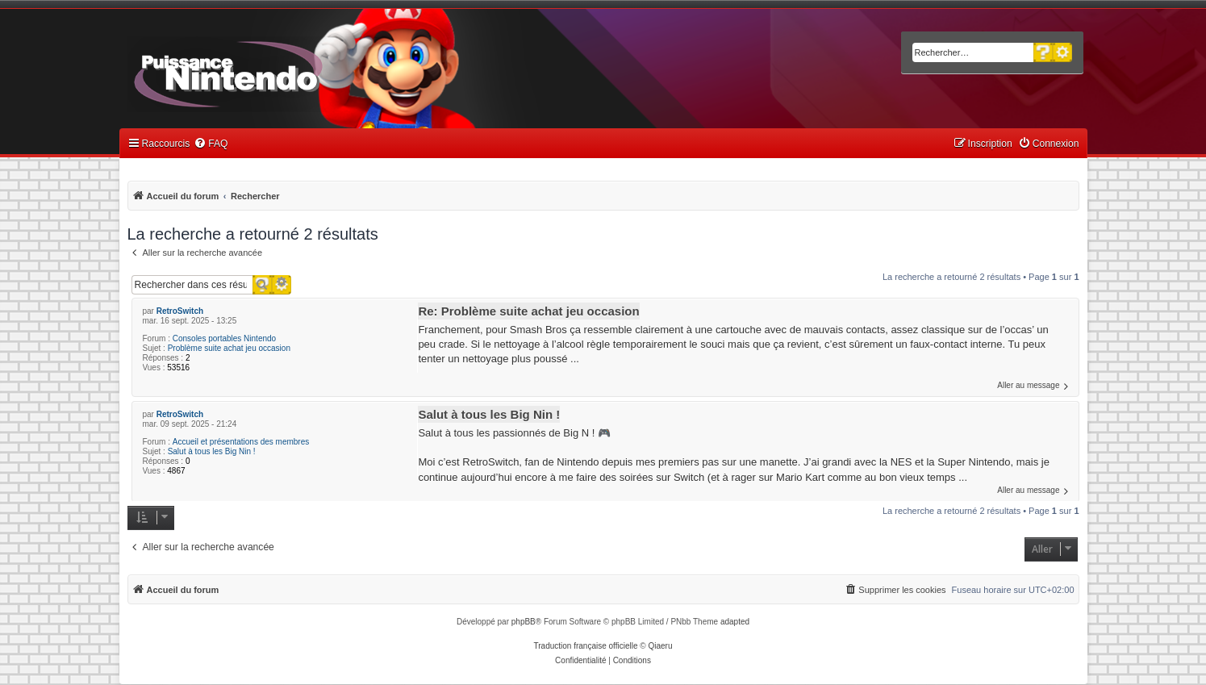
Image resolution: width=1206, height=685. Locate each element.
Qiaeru (660, 645)
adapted (734, 621)
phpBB (523, 621)
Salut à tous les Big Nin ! (212, 451)
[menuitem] (210, 144)
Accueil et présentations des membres (241, 441)
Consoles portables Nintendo (224, 338)
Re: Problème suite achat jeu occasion (528, 311)
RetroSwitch (179, 311)
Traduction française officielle (586, 645)
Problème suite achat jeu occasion (229, 348)
